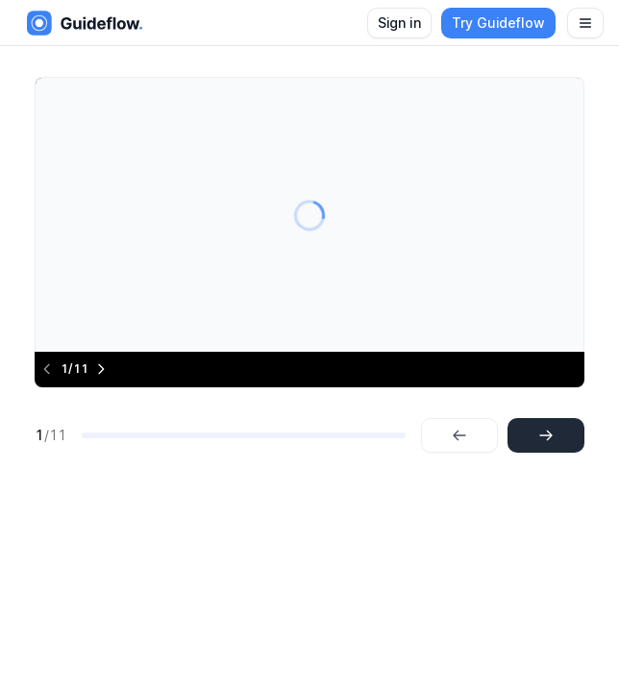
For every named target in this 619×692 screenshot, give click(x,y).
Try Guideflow (498, 22)
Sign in (399, 22)
